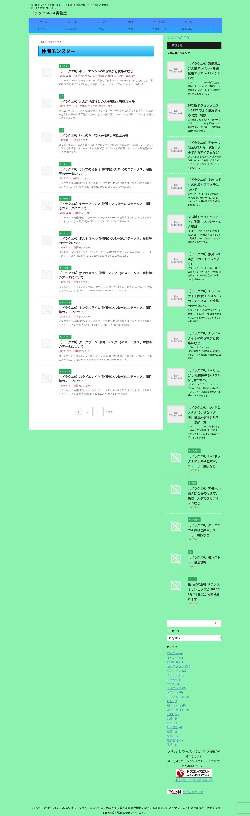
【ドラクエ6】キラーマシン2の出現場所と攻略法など (94, 71)
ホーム (43, 22)
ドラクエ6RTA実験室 (49, 13)
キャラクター (72, 29)
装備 (130, 29)
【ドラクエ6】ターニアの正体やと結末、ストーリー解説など (204, 495)
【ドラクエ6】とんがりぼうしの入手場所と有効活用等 (94, 101)
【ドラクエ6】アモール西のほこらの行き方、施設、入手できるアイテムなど (204, 463)
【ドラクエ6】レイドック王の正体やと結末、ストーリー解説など (204, 431)
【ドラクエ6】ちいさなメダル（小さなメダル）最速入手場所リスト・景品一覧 (204, 387)
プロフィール (159, 29)
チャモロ (91, 106)
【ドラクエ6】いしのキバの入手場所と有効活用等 (91, 136)
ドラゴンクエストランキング (194, 740)
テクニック (43, 29)
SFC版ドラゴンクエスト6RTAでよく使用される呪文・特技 (202, 105)
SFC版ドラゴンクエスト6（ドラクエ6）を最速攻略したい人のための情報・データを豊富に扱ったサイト (125, 799)
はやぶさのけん (82, 76)
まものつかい (98, 76)
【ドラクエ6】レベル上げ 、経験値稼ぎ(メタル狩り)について (204, 350)
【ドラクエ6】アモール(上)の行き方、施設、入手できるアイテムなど (204, 142)
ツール (188, 22)
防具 (101, 29)
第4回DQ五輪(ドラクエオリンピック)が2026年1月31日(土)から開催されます (203, 554)
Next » (108, 415)
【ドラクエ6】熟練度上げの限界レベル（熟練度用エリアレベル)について (204, 68)
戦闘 (130, 22)
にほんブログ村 (185, 752)
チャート (72, 22)
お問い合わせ (189, 29)
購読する (176, 44)
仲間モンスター (113, 76)
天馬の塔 (126, 76)
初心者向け (159, 22)
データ (101, 22)
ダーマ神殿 (80, 106)
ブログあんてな (176, 37)
